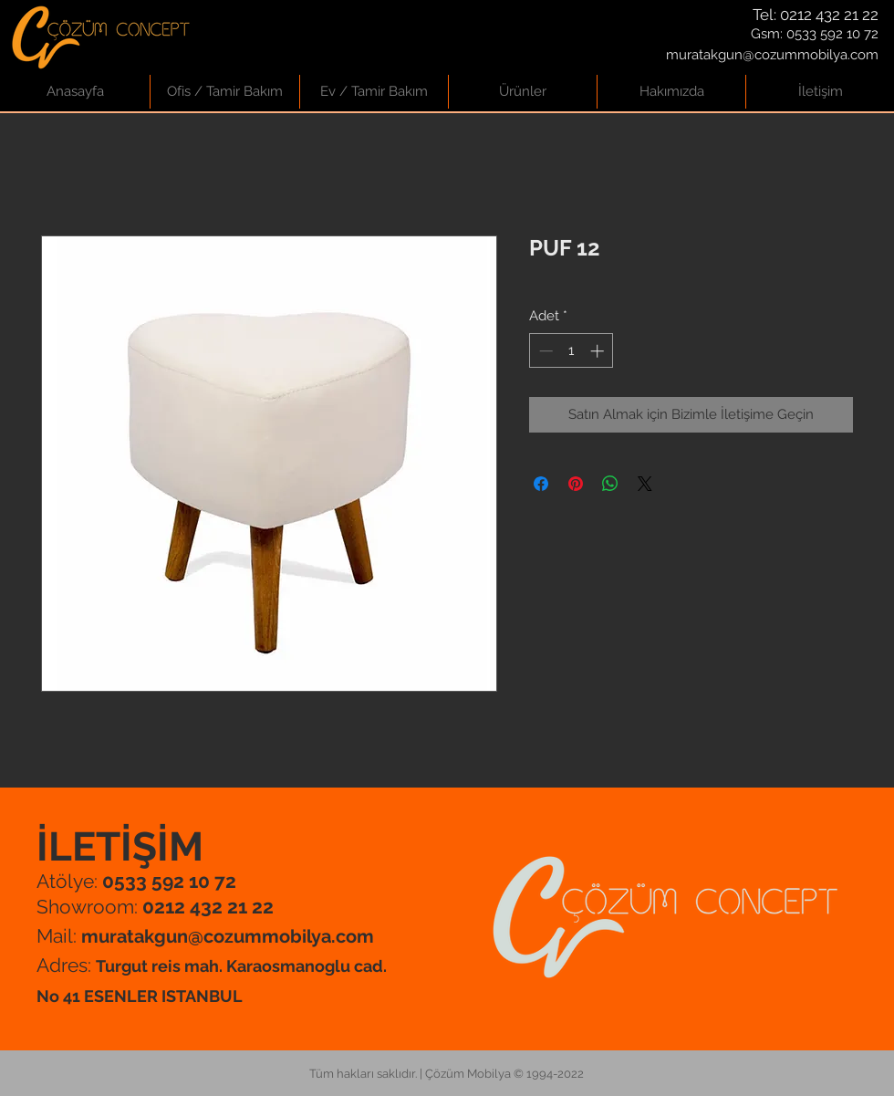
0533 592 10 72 (832, 34)
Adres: (66, 965)
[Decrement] (544, 351)
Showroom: (155, 906)
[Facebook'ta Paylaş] (541, 484)
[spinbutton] (571, 351)
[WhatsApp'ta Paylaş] (610, 484)
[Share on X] (645, 484)
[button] (225, 92)
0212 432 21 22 (829, 14)
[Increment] (599, 351)
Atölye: (136, 881)
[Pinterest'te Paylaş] (576, 484)
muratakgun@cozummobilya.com (772, 55)
